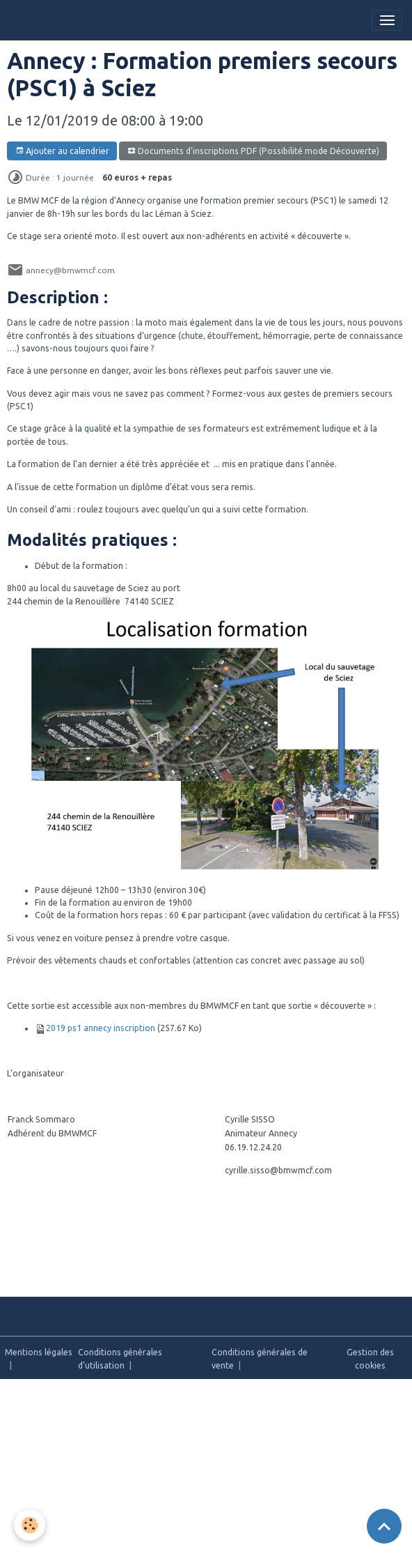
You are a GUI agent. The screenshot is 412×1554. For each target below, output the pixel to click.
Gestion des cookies (370, 1358)
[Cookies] (29, 1525)
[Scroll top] (384, 1526)
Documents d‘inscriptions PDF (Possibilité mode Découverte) (253, 151)
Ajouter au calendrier (62, 151)
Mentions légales (38, 1352)
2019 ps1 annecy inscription (100, 1028)
